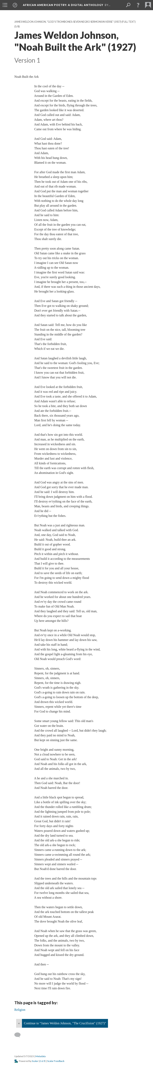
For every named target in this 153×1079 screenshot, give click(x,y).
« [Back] (19, 1023)
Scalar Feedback (55, 1061)
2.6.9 (42, 1061)
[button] (138, 5)
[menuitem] (5, 5)
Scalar (35, 1061)
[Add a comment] (19, 1035)
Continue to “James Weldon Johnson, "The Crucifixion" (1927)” (65, 1023)
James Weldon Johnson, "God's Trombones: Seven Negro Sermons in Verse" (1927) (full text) (75, 21)
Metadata (40, 1056)
